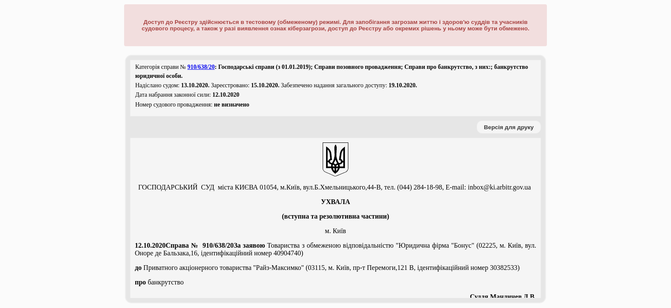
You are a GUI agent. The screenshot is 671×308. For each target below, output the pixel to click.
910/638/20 (201, 67)
